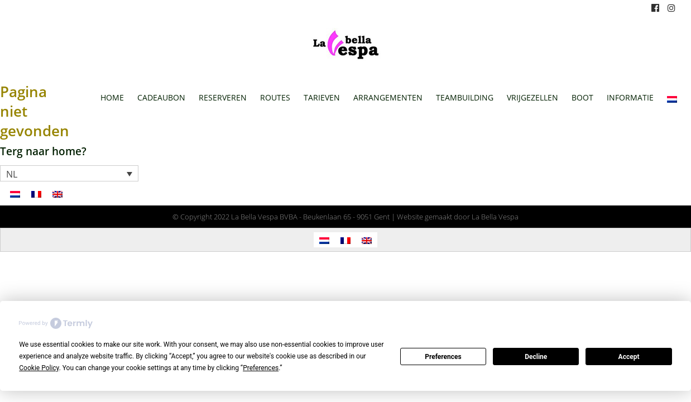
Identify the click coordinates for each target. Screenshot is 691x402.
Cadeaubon (161, 97)
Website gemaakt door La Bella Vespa (458, 217)
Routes (275, 97)
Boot (582, 97)
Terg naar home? (43, 151)
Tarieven (322, 97)
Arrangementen (388, 97)
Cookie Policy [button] (39, 368)
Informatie (630, 97)
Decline (536, 357)
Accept (629, 357)
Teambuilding (464, 97)
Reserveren (223, 97)
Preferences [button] (261, 368)
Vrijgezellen (532, 97)
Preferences (443, 357)
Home (112, 97)
